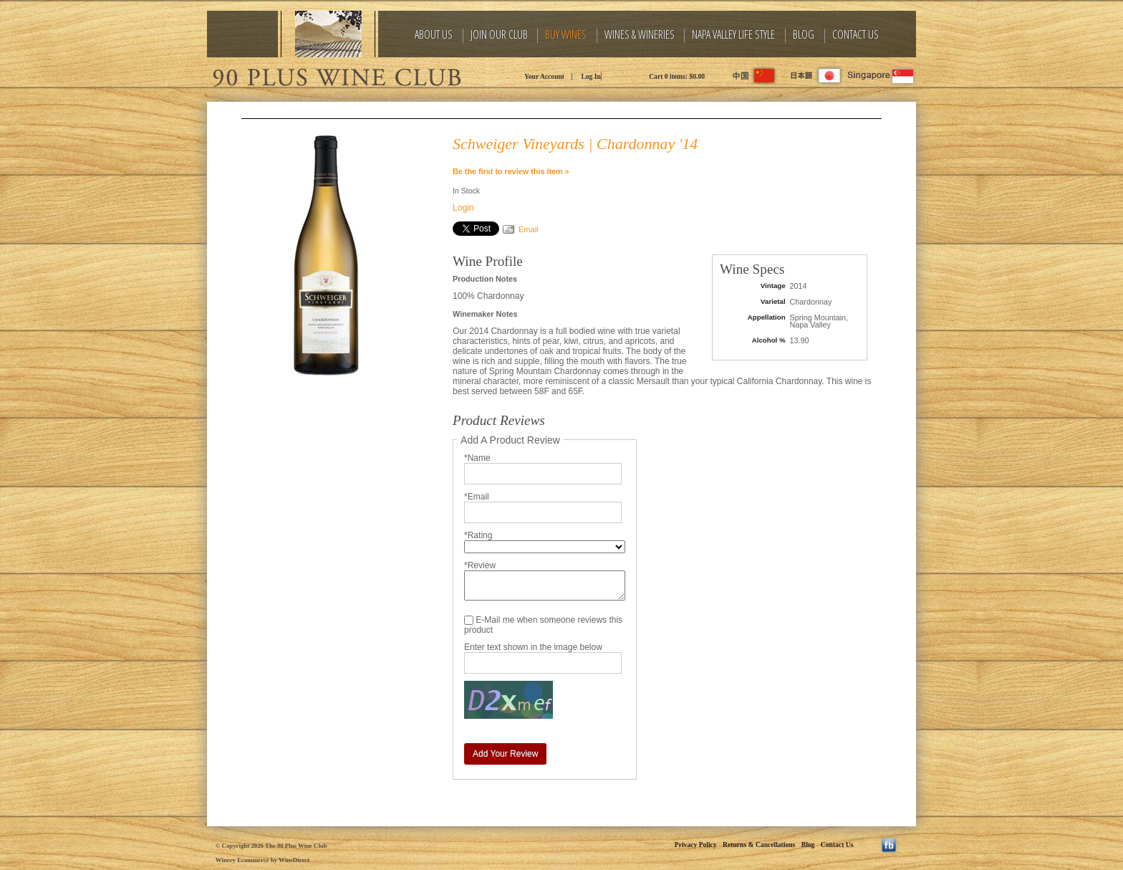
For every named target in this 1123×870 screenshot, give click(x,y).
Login (463, 208)
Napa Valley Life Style (733, 34)
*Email (476, 497)
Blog (803, 34)
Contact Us (855, 34)
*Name (477, 458)
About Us (434, 34)
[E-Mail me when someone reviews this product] (468, 620)
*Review (480, 565)
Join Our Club (499, 34)
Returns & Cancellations (759, 845)
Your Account (544, 76)
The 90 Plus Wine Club (336, 75)
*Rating (478, 535)
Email (529, 229)
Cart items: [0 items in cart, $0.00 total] (677, 76)
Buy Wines (566, 34)
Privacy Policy (696, 845)
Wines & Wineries (639, 34)
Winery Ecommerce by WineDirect (262, 860)
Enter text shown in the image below (533, 647)
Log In (590, 76)
